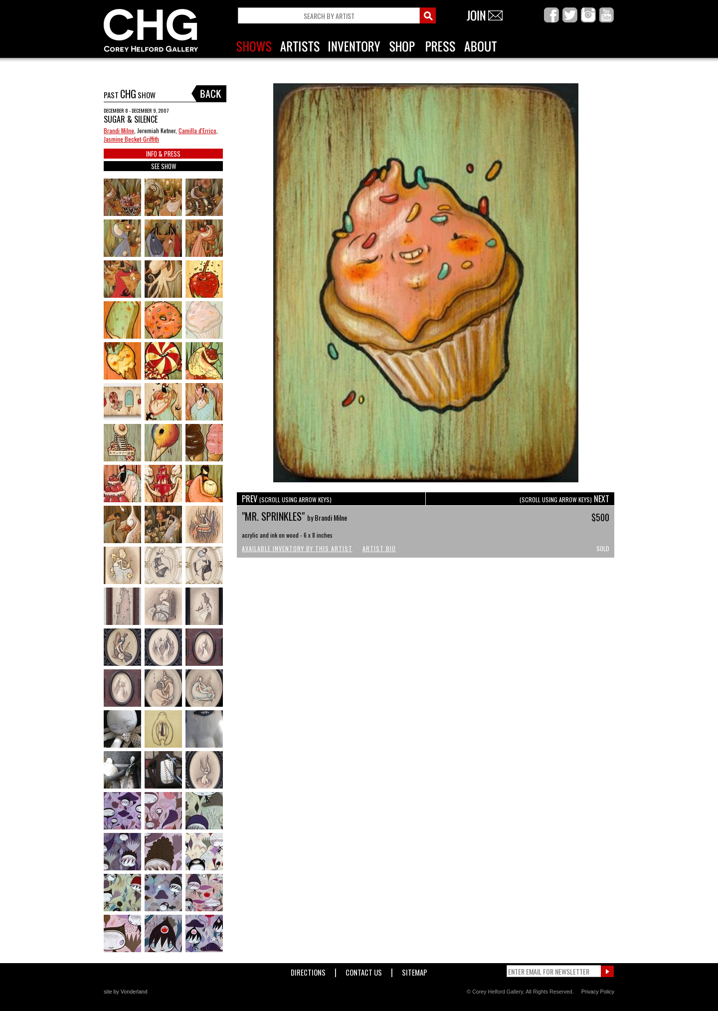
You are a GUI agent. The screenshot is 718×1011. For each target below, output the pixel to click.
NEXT (564, 499)
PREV (287, 499)
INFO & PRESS (163, 154)
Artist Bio (379, 548)
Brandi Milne (119, 130)
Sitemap (414, 970)
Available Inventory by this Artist (297, 548)
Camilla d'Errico (197, 130)
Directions (308, 970)
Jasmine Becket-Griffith (131, 139)
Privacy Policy (597, 992)
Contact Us (364, 970)
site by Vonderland (126, 992)
